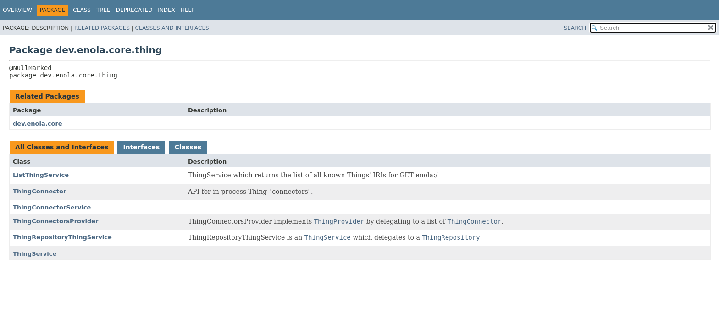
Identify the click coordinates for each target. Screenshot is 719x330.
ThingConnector (39, 191)
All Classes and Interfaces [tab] (61, 147)
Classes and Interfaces (172, 28)
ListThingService (41, 174)
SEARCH (575, 28)
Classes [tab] (187, 147)
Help (188, 10)
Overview (17, 10)
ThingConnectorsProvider (56, 221)
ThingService (34, 253)
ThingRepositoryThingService (62, 237)
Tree (103, 10)
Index (166, 10)
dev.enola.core (37, 123)
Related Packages (102, 28)
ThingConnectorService (52, 207)
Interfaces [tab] (141, 147)
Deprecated (134, 10)
